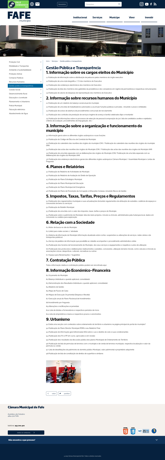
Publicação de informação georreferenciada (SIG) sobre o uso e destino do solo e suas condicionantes (88, 332)
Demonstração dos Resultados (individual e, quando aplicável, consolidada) (78, 283)
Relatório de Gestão (56, 287)
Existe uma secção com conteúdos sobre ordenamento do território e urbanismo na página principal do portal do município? (97, 324)
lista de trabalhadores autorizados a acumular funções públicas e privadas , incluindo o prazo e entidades (105, 107)
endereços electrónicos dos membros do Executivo (81, 85)
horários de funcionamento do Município (77, 245)
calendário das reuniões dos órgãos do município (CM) (81, 143)
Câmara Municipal (119, 159)
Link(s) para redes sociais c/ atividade (63, 231)
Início (48, 61)
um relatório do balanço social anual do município (79, 103)
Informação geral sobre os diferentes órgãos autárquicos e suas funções (77, 135)
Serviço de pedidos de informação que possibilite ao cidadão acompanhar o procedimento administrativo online (92, 241)
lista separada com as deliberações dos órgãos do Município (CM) (90, 153)
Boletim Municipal (67, 207)
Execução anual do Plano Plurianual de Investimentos (69, 298)
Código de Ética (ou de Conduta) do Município (78, 139)
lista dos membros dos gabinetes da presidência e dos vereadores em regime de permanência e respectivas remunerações (108, 89)
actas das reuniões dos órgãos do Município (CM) (80, 149)
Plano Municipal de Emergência (72, 187)
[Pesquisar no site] (101, 4)
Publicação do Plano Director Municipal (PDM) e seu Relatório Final (74, 328)
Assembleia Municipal (136, 159)
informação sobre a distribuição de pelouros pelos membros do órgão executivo (91, 77)
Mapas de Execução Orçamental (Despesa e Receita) (69, 294)
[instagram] (141, 4)
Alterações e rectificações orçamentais (64, 306)
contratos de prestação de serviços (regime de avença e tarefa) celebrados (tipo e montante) (97, 114)
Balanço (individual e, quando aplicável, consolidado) (69, 279)
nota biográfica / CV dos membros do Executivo (83, 81)
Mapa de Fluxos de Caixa (58, 291)
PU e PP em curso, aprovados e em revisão (78, 336)
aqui (104, 265)
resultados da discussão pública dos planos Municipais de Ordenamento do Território (94, 339)
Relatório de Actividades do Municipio (74, 171)
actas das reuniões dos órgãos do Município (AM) (133, 149)
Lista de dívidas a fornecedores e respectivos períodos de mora (74, 310)
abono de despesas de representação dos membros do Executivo (86, 93)
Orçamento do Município (58, 275)
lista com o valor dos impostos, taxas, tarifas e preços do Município (90, 211)
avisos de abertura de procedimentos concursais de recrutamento (86, 110)
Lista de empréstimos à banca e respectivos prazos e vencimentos (75, 314)
